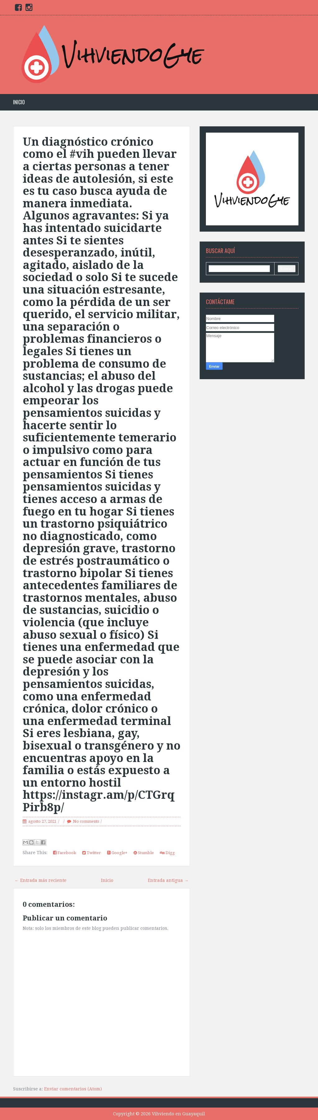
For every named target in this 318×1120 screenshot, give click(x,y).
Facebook (64, 852)
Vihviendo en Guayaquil (178, 1113)
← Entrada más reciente (40, 880)
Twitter (91, 852)
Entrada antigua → (168, 880)
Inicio (19, 102)
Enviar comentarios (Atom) (73, 1088)
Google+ (117, 852)
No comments (86, 821)
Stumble (144, 852)
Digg (167, 852)
